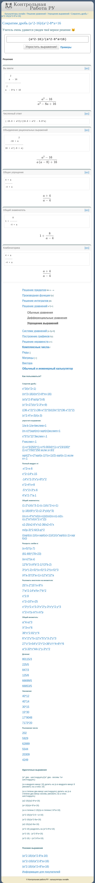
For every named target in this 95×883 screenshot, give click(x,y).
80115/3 (27, 659)
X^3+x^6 (27, 627)
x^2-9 (25, 596)
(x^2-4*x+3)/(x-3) (32, 415)
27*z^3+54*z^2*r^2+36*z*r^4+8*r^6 (43, 643)
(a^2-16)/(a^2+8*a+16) (35, 866)
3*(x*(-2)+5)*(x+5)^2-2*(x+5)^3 (40, 569)
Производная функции (36, 295)
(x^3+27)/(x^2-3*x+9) (34, 404)
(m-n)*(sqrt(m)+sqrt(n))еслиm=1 (41, 431)
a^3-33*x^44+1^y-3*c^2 (36, 649)
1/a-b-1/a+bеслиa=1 (34, 425)
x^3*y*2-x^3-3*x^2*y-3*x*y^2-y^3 (41, 606)
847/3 (25, 669)
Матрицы (28, 357)
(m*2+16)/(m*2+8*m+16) (37, 394)
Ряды (25, 352)
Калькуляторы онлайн (15, 14)
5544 (25, 749)
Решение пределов (34, 290)
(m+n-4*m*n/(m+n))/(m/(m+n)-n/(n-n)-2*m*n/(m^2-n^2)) (42, 518)
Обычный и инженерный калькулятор (47, 368)
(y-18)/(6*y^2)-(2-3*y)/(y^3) (38, 510)
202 (24, 732)
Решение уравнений (36, 14)
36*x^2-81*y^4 (30, 633)
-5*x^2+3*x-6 (30, 490)
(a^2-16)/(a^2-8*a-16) (35, 855)
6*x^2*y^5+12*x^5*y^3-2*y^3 (39, 638)
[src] (87, 68)
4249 (25, 759)
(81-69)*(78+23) (31, 553)
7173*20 (27, 722)
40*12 (25, 696)
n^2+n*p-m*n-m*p (32, 612)
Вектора (27, 363)
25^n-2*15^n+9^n (32, 585)
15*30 (25, 712)
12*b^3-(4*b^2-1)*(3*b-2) (37, 564)
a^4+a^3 (27, 622)
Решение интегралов (35, 300)
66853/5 (27, 686)
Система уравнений (34, 331)
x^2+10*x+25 (30, 601)
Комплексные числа (35, 347)
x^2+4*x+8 (28, 484)
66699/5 (27, 680)
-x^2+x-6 (27, 468)
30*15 (25, 706)
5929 (25, 738)
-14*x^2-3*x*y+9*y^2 (34, 479)
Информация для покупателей (41, 871)
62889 (26, 743)
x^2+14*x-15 (29, 473)
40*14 (25, 701)
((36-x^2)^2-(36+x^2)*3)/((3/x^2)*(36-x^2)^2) (48, 410)
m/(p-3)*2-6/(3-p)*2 (33, 529)
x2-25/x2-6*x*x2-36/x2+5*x (38, 524)
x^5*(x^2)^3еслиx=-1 (34, 436)
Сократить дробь (79, 14)
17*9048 (27, 717)
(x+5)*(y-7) (28, 548)
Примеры (65, 47)
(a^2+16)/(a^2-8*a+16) (35, 861)
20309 (26, 754)
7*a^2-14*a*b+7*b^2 (34, 590)
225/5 (25, 664)
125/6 (25, 675)
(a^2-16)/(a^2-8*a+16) (11, 16)
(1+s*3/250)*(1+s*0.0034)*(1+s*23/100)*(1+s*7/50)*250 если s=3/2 (46, 448)
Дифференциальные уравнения (47, 317)
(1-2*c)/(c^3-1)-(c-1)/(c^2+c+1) (40, 505)
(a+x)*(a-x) (28, 559)
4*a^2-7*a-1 (29, 495)
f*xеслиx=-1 (29, 441)
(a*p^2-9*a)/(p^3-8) (33, 399)
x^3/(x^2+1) (29, 388)
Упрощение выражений (58, 14)
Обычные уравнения (40, 312)
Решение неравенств (35, 341)
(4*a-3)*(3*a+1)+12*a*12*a (38, 575)
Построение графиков (36, 336)
